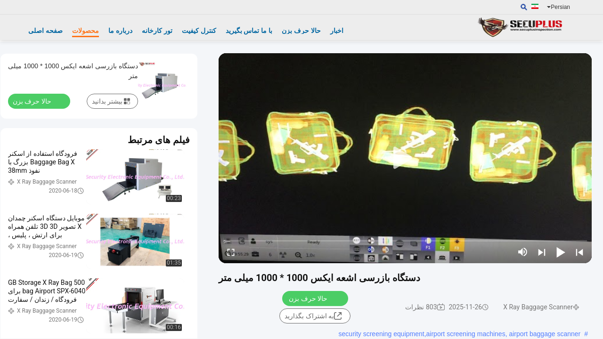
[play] (405, 158)
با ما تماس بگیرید (249, 30)
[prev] (579, 252)
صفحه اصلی (45, 30)
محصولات (85, 30)
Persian (558, 7)
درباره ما (120, 30)
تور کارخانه (157, 30)
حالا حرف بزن (301, 30)
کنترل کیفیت (199, 30)
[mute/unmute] (522, 252)
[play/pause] (560, 252)
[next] (541, 252)
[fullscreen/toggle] (230, 252)
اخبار (336, 30)
